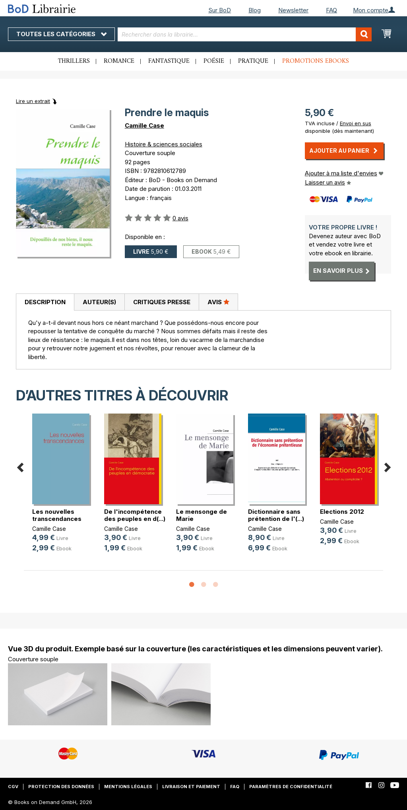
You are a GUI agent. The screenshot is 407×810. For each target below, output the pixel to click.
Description (45, 302)
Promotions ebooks (315, 61)
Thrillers (74, 61)
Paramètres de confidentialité (290, 786)
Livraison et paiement (191, 786)
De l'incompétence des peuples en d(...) (134, 515)
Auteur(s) (99, 302)
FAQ (331, 10)
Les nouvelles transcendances (56, 515)
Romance (119, 61)
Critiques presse (161, 302)
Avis (218, 301)
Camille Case (144, 125)
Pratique (253, 61)
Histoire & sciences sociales (163, 144)
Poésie (214, 61)
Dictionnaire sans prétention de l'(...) (276, 515)
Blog (254, 10)
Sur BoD (219, 10)
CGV (13, 786)
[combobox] (245, 34)
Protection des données (61, 786)
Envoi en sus (355, 123)
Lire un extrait (33, 101)
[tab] (45, 302)
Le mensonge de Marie (201, 515)
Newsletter (293, 10)
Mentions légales (128, 786)
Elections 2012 (342, 511)
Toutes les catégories (61, 34)
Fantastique (169, 61)
